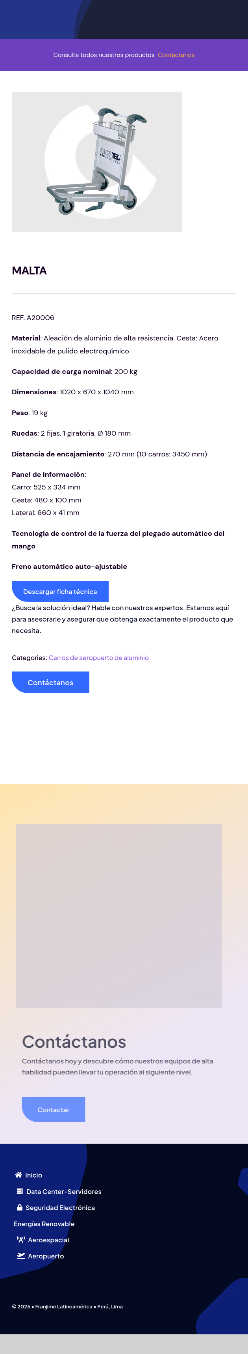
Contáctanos (176, 55)
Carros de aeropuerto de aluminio (99, 657)
